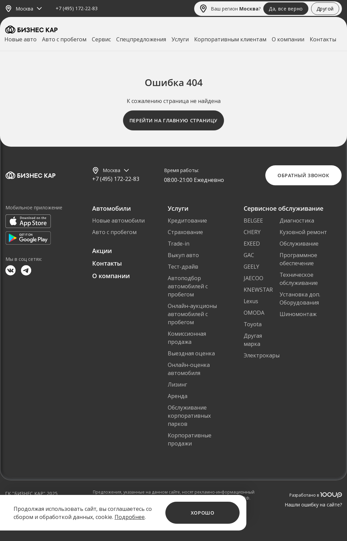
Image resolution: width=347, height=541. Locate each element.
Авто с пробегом (64, 39)
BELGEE (253, 220)
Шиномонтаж (298, 314)
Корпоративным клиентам (230, 39)
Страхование (185, 232)
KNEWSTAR (258, 289)
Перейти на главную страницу (173, 120)
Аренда (177, 396)
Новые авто (20, 39)
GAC (249, 255)
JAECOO (253, 278)
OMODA (254, 312)
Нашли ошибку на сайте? (313, 504)
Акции (102, 251)
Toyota (253, 324)
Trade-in (178, 243)
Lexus (251, 301)
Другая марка (253, 340)
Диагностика (297, 220)
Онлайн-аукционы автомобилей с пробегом (192, 314)
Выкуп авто (183, 255)
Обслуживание (299, 243)
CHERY (252, 232)
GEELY (251, 266)
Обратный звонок (303, 175)
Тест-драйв (183, 266)
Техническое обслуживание (299, 279)
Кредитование (187, 220)
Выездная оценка (191, 353)
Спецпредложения (141, 39)
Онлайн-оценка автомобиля (189, 369)
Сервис (101, 39)
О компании (288, 39)
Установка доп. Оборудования (300, 298)
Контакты (323, 39)
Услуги (180, 39)
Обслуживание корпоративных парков (189, 416)
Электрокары (262, 355)
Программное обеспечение (298, 259)
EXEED (252, 243)
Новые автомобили (118, 220)
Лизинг (177, 384)
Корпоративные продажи (189, 439)
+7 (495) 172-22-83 (77, 9)
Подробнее (130, 517)
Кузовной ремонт (303, 232)
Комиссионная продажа (187, 338)
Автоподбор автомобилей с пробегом (188, 286)
